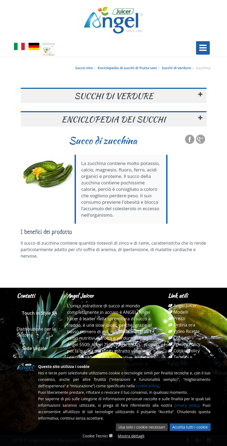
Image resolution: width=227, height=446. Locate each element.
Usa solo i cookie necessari (141, 427)
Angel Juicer (182, 305)
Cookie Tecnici (95, 435)
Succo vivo (84, 67)
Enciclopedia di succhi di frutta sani (127, 67)
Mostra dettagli (131, 435)
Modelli (178, 312)
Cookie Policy (184, 351)
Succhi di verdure (176, 67)
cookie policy (147, 385)
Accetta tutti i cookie (190, 427)
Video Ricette (184, 331)
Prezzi (176, 318)
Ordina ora (181, 325)
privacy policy (187, 405)
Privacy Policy (184, 344)
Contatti (179, 338)
